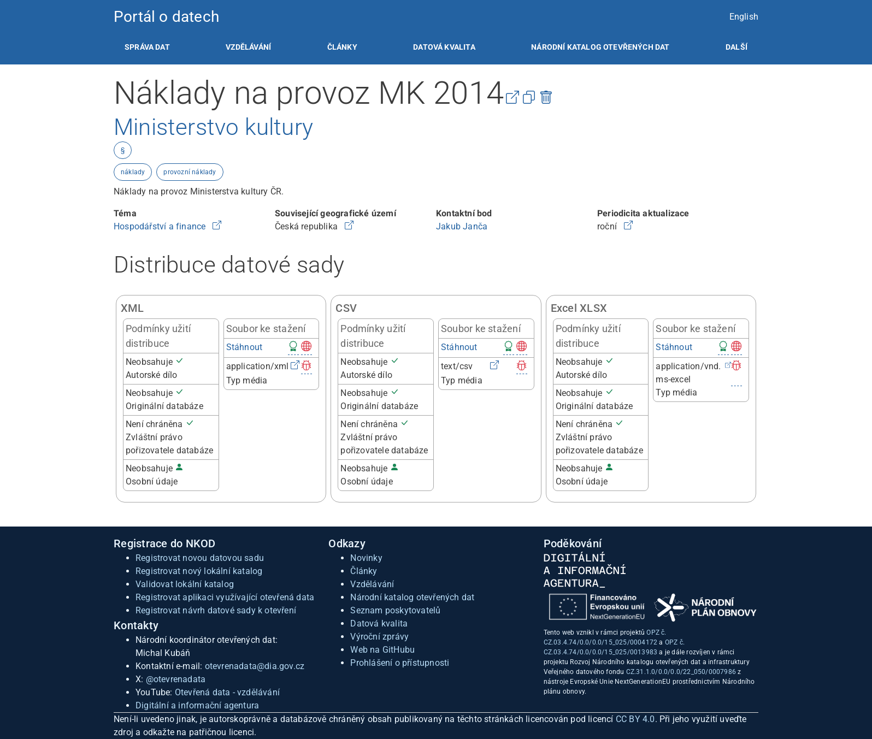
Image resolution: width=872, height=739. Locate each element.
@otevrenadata (176, 679)
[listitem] (147, 46)
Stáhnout (244, 347)
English (743, 16)
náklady (133, 172)
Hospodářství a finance (161, 226)
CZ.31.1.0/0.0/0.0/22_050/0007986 (681, 672)
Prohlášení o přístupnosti (399, 663)
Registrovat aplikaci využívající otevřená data (224, 597)
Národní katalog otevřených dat (412, 597)
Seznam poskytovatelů (395, 610)
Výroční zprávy (379, 636)
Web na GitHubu (382, 650)
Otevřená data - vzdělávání (227, 692)
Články (342, 47)
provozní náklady (189, 172)
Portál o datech (166, 17)
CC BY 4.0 (635, 719)
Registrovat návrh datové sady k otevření (215, 610)
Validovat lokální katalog (184, 584)
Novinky (366, 558)
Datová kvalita (444, 47)
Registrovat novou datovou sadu (199, 558)
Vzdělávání (248, 47)
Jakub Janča (461, 226)
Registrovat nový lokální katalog (198, 571)
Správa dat (147, 47)
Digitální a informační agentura (197, 705)
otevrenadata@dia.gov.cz (255, 666)
